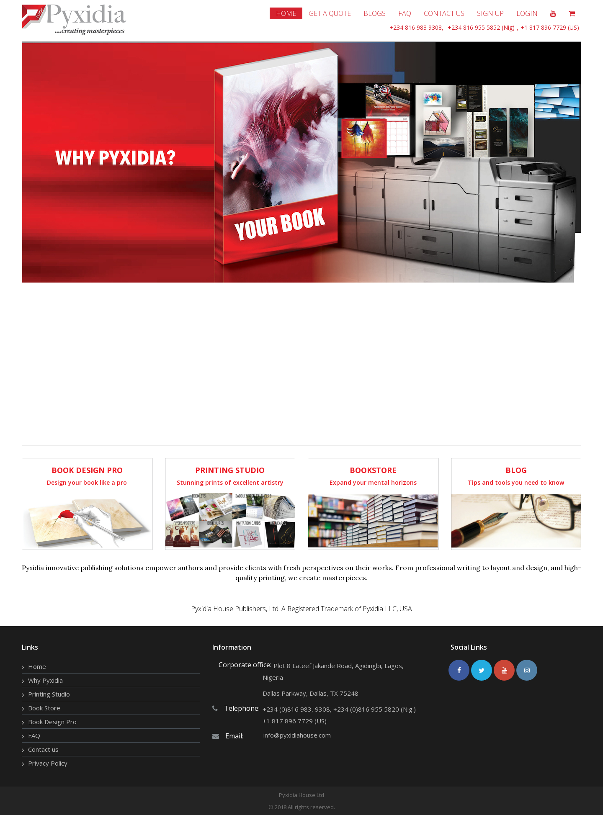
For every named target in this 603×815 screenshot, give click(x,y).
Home (37, 666)
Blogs (374, 13)
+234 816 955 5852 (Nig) (481, 27)
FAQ (34, 735)
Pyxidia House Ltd (301, 795)
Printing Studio (49, 694)
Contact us (43, 749)
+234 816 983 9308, (416, 27)
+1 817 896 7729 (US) (550, 27)
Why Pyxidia (45, 680)
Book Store (44, 708)
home (286, 13)
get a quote (330, 13)
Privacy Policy (47, 763)
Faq (404, 13)
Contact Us (444, 13)
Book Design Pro (52, 721)
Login (527, 13)
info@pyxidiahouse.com (297, 735)
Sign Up (490, 13)
